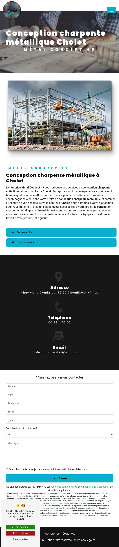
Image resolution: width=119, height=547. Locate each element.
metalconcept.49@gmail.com (60, 350)
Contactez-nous (22, 242)
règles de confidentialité (64, 486)
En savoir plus (21, 232)
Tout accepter (20, 527)
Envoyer (62, 478)
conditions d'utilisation (96, 486)
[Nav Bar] (111, 10)
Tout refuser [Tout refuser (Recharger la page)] (21, 533)
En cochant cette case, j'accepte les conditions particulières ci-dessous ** (49, 469)
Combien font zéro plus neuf (21, 428)
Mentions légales (84, 540)
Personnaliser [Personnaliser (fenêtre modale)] (20, 539)
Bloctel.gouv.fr (75, 515)
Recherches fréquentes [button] (59, 534)
